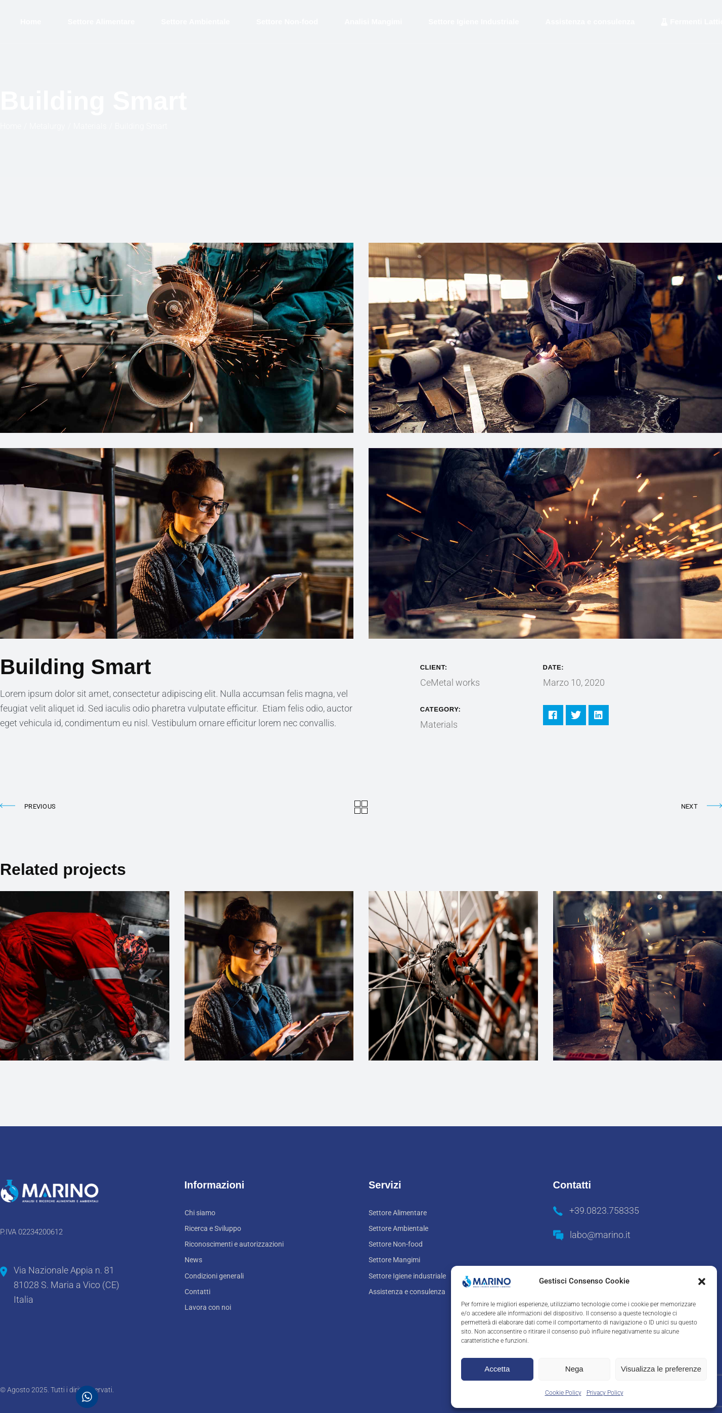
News (193, 1260)
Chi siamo (200, 1213)
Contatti (197, 1292)
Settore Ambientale (398, 1228)
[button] (702, 1281)
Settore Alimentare (398, 1213)
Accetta (497, 1368)
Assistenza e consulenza (407, 1292)
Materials (439, 724)
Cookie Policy (563, 1392)
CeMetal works (450, 682)
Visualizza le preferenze (661, 1368)
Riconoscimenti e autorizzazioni (234, 1244)
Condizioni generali (214, 1276)
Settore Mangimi (394, 1260)
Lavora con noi (208, 1307)
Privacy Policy (604, 1392)
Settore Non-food (396, 1244)
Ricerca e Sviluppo (213, 1228)
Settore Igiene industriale (407, 1276)
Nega (574, 1368)
